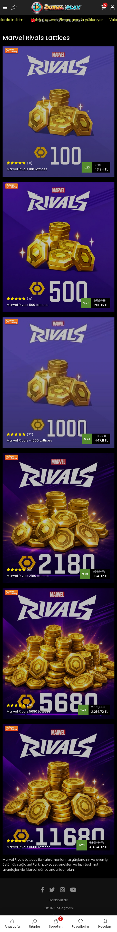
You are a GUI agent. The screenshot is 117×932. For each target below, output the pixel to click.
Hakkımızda (58, 900)
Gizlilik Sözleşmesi (59, 908)
